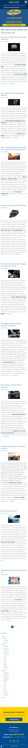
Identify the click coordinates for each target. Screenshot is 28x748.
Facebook (21, 8)
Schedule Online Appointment (14, 25)
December (6, 646)
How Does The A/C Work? (9, 511)
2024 (3, 670)
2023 (25, 30)
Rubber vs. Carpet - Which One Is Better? (13, 205)
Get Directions (14, 719)
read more (11, 83)
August (5, 654)
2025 (3, 644)
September (6, 652)
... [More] (2, 697)
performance (4, 77)
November (6, 648)
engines (13, 111)
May (5, 660)
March (5, 638)
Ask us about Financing (12, 7)
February (6, 640)
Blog (14, 30)
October (6, 650)
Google (23, 8)
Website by (14, 746)
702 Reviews (17, 1)
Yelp (24, 8)
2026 (3, 636)
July (5, 656)
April (5, 662)
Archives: (4, 633)
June (5, 658)
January (5, 642)
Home (2, 30)
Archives (20, 30)
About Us (8, 30)
